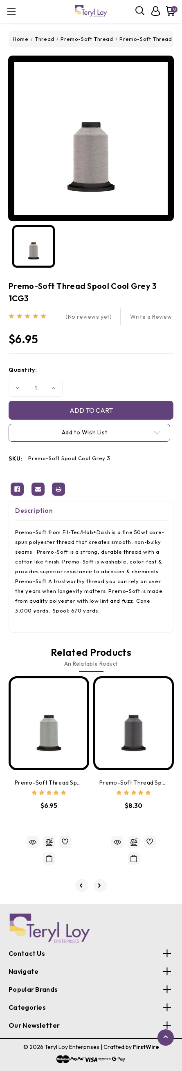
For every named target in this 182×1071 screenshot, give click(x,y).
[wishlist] (65, 842)
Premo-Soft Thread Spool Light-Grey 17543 (49, 782)
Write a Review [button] (151, 316)
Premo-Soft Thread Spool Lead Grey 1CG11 (133, 782)
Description (34, 510)
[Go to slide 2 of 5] (100, 885)
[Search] (140, 11)
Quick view (32, 842)
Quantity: (23, 369)
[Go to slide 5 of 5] (81, 885)
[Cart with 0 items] (169, 11)
